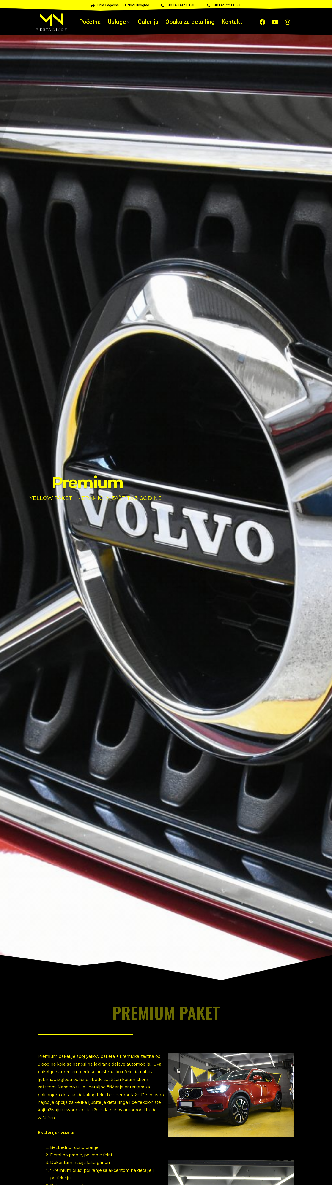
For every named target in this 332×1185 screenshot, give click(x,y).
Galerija (150, 22)
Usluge (123, 22)
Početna (96, 22)
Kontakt (225, 22)
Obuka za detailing (187, 22)
